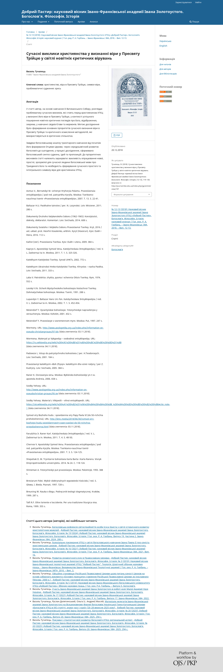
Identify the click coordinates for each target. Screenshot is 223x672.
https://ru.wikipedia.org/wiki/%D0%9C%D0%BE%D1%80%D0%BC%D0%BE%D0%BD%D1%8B (73, 342)
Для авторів (165, 69)
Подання (43, 21)
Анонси (94, 21)
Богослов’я (117, 249)
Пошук (194, 21)
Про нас (26, 21)
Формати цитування (123, 194)
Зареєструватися (183, 2)
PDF (118, 135)
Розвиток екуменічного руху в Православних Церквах (81, 557)
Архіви (81, 21)
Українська (165, 41)
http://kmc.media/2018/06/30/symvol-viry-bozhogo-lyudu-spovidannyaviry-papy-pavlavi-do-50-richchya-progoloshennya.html (60, 422)
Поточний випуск (63, 21)
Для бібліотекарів (168, 73)
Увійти (198, 2)
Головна (30, 31)
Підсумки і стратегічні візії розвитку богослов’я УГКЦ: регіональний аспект (92, 619)
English (163, 45)
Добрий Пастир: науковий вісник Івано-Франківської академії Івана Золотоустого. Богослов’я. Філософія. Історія (103, 14)
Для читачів (165, 64)
